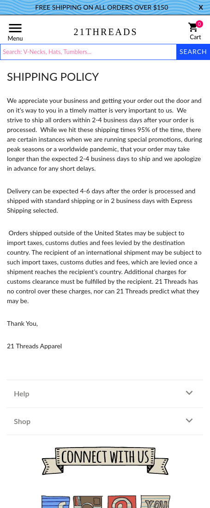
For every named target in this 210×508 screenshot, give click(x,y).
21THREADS (105, 32)
